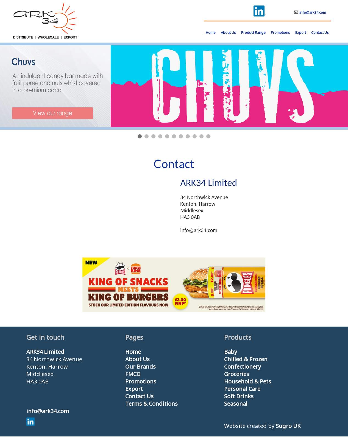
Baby (230, 351)
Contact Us (320, 32)
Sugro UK (288, 426)
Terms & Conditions (151, 403)
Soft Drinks (239, 396)
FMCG (132, 374)
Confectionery (242, 366)
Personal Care (242, 389)
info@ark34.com (310, 12)
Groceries (236, 374)
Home (133, 351)
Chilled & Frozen (246, 359)
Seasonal (235, 403)
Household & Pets (247, 381)
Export (300, 32)
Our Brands (140, 366)
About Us (228, 32)
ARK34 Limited (45, 351)
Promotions (280, 32)
